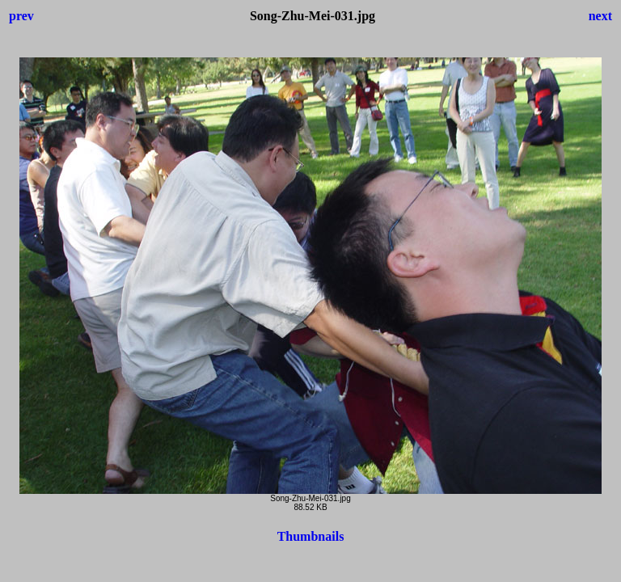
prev (21, 16)
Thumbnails (310, 536)
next (600, 16)
